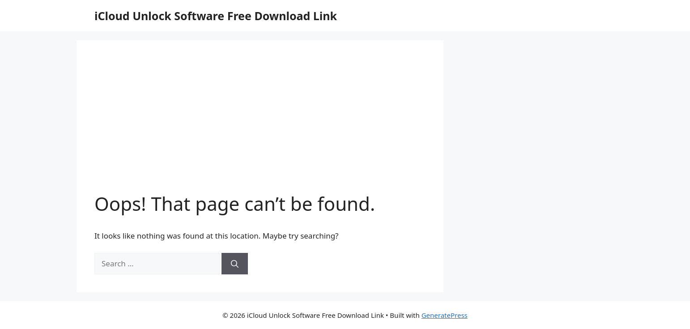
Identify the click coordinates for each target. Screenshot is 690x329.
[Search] (234, 263)
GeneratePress (445, 315)
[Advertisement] (260, 125)
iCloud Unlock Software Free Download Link (215, 15)
